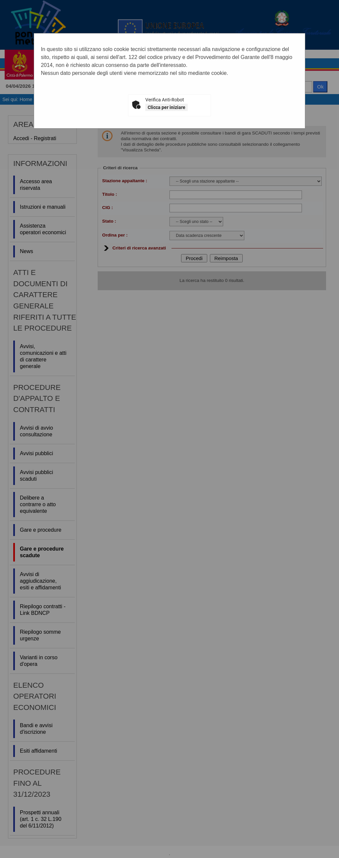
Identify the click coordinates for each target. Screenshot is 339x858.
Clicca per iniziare (166, 107)
